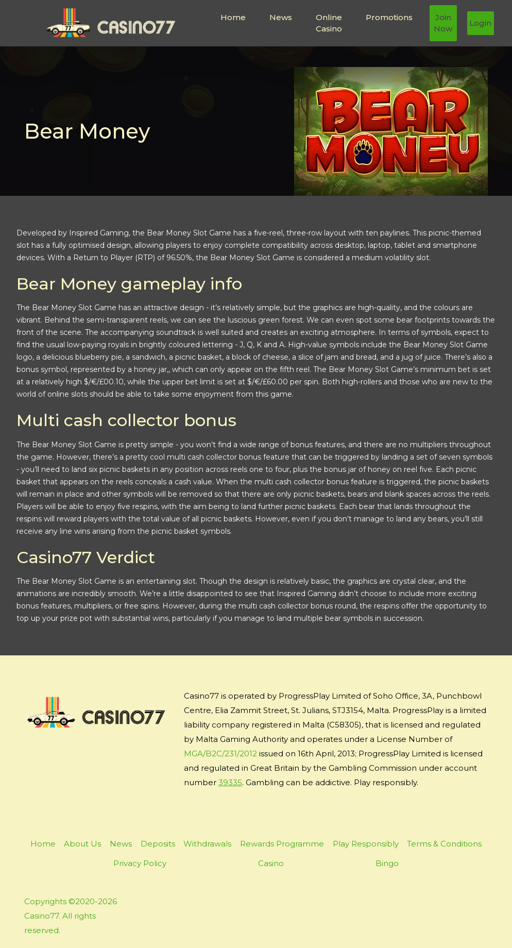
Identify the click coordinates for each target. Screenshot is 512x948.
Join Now (443, 23)
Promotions (389, 17)
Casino (271, 863)
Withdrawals (207, 844)
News (280, 17)
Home (233, 17)
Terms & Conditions (444, 844)
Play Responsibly (366, 844)
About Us (82, 844)
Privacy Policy (139, 863)
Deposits (158, 844)
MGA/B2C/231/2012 (220, 753)
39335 (230, 782)
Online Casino (329, 23)
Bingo (387, 863)
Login (480, 23)
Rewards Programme (282, 844)
